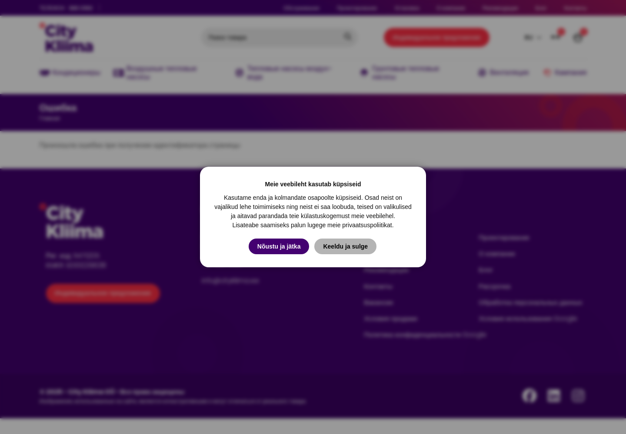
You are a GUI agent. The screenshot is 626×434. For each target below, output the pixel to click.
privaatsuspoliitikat (367, 225)
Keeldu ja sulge (346, 246)
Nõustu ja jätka (279, 246)
